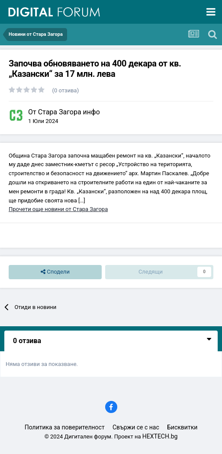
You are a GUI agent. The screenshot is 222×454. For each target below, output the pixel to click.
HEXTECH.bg (160, 436)
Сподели (55, 271)
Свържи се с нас (136, 427)
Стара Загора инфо (69, 112)
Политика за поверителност (65, 427)
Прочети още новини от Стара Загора (58, 209)
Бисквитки (182, 427)
